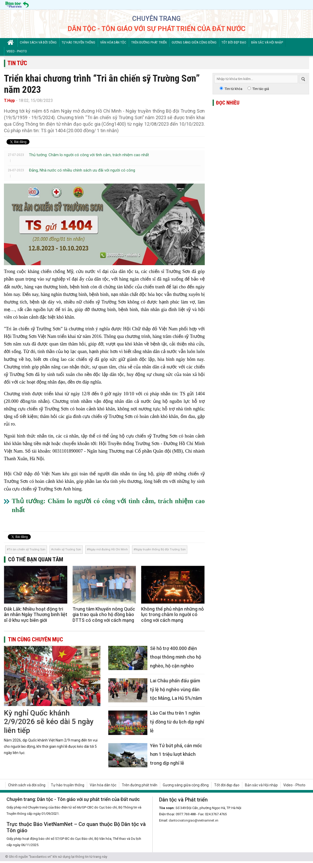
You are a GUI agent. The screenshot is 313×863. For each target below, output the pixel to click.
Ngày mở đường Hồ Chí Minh (108, 549)
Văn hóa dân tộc (113, 42)
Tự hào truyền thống (78, 42)
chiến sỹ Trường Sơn (67, 549)
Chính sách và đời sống (38, 42)
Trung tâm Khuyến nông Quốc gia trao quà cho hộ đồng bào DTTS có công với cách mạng (104, 614)
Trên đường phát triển (149, 42)
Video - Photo (17, 51)
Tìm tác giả (260, 89)
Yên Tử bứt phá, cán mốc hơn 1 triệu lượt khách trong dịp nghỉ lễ (176, 754)
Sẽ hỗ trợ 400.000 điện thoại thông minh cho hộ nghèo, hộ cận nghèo (175, 657)
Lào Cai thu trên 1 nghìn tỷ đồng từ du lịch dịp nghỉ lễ (177, 721)
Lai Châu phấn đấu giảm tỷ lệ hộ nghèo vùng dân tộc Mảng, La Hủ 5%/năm (176, 689)
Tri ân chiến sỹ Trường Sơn (27, 549)
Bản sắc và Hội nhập (267, 42)
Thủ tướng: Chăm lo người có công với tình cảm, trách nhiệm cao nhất (89, 155)
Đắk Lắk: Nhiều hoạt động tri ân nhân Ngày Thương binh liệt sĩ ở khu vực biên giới (35, 614)
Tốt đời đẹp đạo (233, 42)
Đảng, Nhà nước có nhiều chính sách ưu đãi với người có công (82, 170)
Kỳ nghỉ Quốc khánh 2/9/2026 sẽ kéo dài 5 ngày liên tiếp (49, 722)
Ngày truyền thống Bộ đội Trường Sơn (160, 549)
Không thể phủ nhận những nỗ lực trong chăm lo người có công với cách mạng (172, 614)
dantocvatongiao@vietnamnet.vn (193, 820)
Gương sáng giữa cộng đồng (194, 42)
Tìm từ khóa (233, 89)
